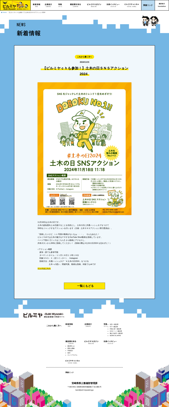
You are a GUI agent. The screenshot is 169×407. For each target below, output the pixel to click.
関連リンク (148, 5)
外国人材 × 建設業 (115, 329)
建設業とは (71, 346)
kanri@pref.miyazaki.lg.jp (84, 390)
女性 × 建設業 (114, 324)
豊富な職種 (71, 348)
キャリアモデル (72, 355)
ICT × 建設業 (114, 326)
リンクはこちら (44, 268)
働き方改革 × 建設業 (116, 333)
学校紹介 (70, 350)
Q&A (68, 353)
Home (4, 12)
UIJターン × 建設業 (116, 331)
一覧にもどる (85, 285)
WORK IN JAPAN (115, 335)
